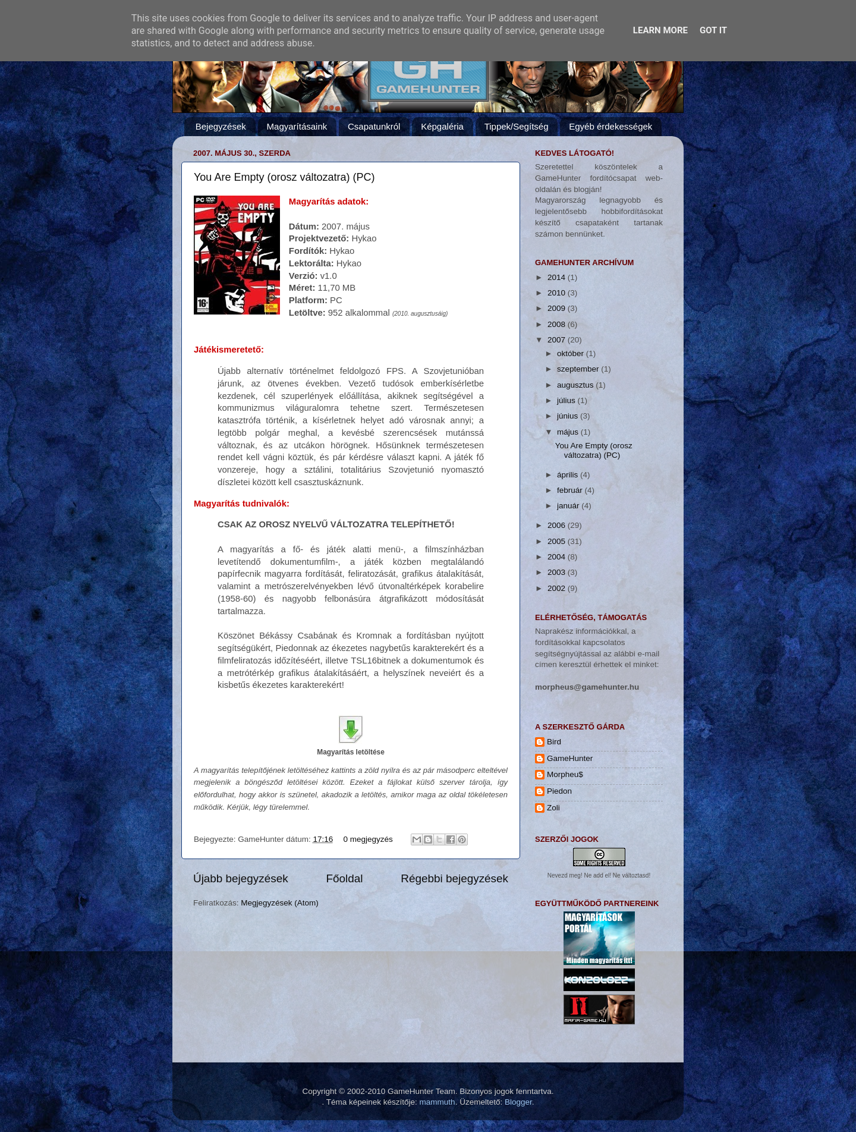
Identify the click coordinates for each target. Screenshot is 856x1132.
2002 (557, 588)
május (569, 431)
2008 (557, 324)
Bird (554, 741)
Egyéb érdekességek (610, 126)
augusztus (576, 385)
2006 (557, 525)
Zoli (553, 807)
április (568, 474)
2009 (557, 308)
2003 (557, 572)
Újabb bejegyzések (240, 878)
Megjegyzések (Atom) (280, 902)
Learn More (660, 30)
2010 (557, 292)
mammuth (437, 1102)
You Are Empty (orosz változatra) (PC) (284, 177)
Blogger (518, 1102)
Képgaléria (442, 126)
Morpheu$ (565, 774)
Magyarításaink (297, 126)
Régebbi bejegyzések (454, 878)
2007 (557, 339)
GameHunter (570, 758)
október (571, 353)
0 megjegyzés (367, 839)
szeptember (579, 368)
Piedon (559, 791)
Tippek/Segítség (516, 126)
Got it (713, 30)
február (571, 490)
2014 (557, 277)
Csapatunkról (374, 126)
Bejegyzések (221, 126)
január (569, 505)
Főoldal (344, 878)
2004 (557, 556)
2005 (557, 541)
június (568, 415)
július (567, 400)
